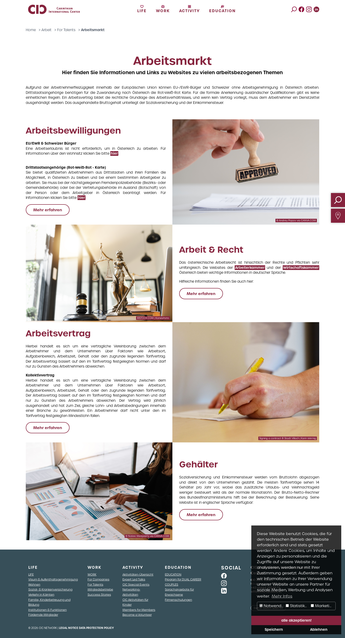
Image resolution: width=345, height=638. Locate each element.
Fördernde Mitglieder (43, 614)
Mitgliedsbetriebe (100, 589)
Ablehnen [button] (318, 629)
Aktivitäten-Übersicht (137, 574)
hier (114, 153)
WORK (92, 574)
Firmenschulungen (178, 600)
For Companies (98, 579)
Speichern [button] (274, 629)
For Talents (66, 30)
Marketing (322, 605)
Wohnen (34, 584)
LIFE (31, 574)
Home (31, 30)
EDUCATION (173, 574)
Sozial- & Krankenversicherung (50, 589)
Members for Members (138, 610)
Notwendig (272, 605)
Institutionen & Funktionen (47, 610)
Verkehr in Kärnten (41, 594)
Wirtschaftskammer (301, 267)
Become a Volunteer (137, 614)
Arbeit (46, 30)
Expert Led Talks (133, 579)
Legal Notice (68, 628)
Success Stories (99, 594)
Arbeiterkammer (250, 267)
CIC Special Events (135, 584)
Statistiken (298, 605)
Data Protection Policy (96, 628)
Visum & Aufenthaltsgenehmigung (53, 579)
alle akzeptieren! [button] (296, 620)
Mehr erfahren (47, 209)
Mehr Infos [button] (282, 596)
